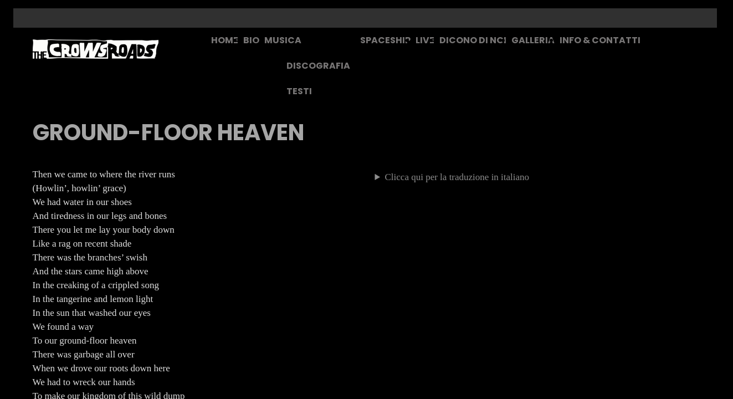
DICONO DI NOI (472, 40)
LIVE (425, 40)
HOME (224, 40)
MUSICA (282, 40)
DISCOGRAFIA (318, 65)
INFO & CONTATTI (600, 40)
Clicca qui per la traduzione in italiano (457, 177)
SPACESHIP (385, 40)
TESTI (299, 91)
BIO (251, 40)
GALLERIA (533, 40)
